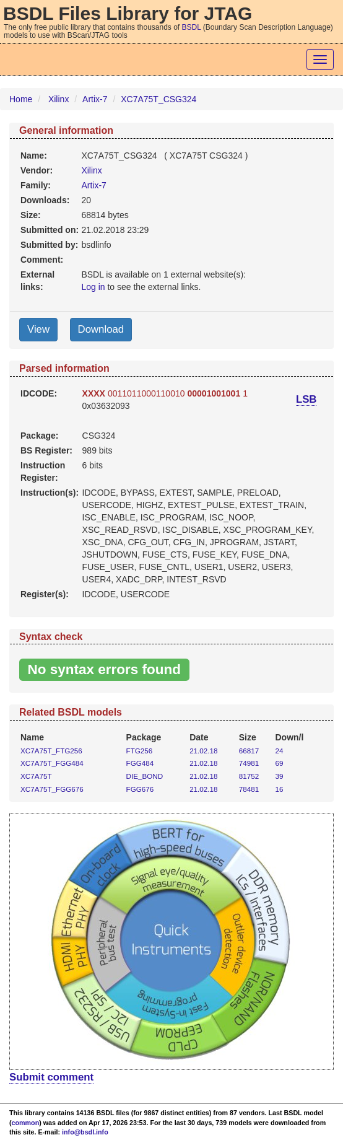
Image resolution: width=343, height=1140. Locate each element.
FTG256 (139, 751)
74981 (249, 763)
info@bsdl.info (85, 1132)
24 (280, 751)
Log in (93, 287)
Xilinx (58, 99)
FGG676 (140, 789)
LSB (306, 399)
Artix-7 (94, 99)
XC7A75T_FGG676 (52, 789)
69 (280, 763)
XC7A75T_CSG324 (158, 99)
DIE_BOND (144, 776)
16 (280, 789)
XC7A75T (36, 776)
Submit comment (51, 1077)
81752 (249, 776)
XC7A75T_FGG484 (52, 763)
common (26, 1122)
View (38, 329)
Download (101, 329)
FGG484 (140, 763)
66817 (249, 751)
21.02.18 (203, 751)
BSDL (191, 27)
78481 (249, 789)
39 (280, 776)
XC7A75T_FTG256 (51, 751)
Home (20, 99)
